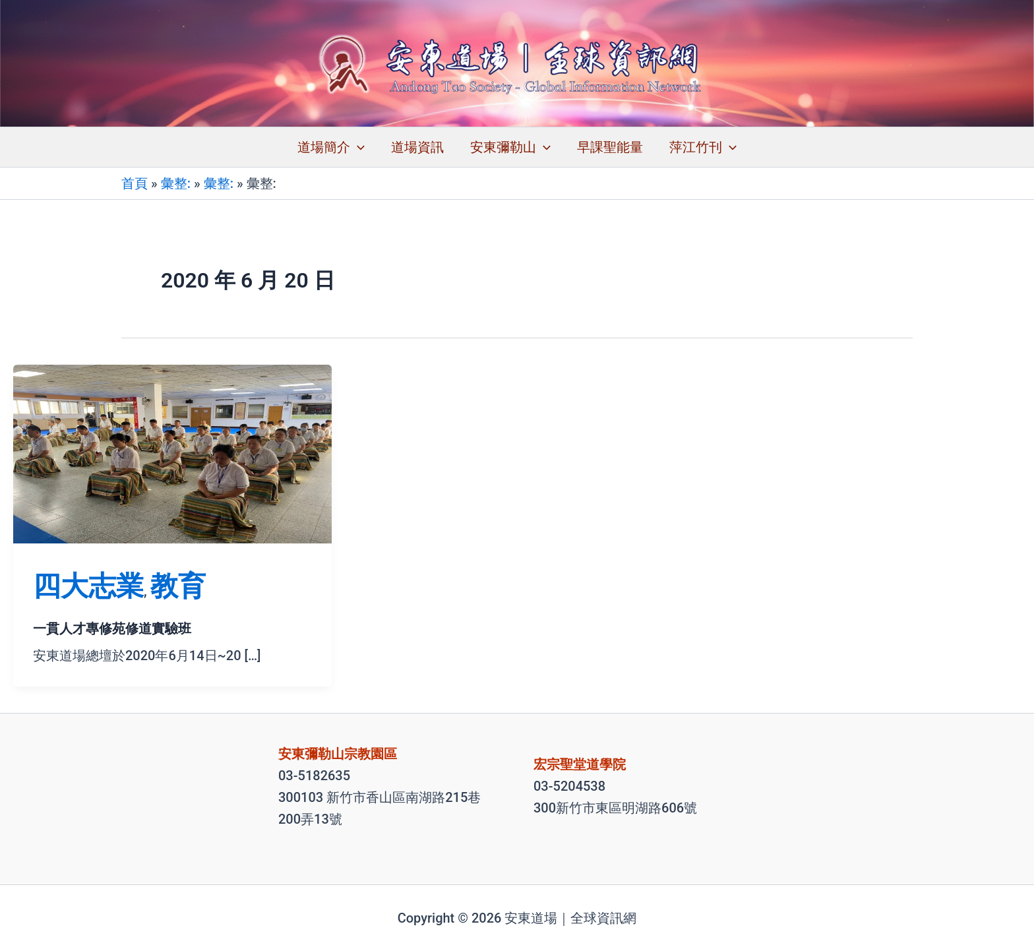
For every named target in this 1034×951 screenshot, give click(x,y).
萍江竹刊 (703, 147)
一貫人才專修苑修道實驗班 (112, 628)
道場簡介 (331, 147)
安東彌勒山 (510, 147)
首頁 (134, 183)
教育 (178, 586)
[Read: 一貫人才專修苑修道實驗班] (172, 453)
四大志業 (88, 586)
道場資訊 (417, 147)
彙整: (176, 183)
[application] (357, 147)
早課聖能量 (610, 147)
